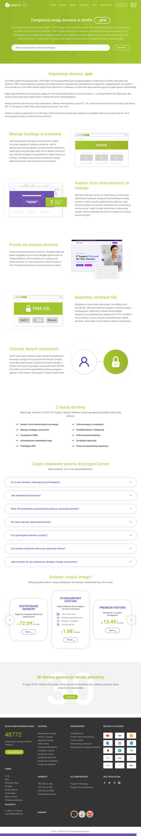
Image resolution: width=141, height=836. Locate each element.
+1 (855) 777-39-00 (13, 811)
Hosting (53, 5)
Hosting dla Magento (47, 764)
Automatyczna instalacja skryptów (85, 747)
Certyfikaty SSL (77, 733)
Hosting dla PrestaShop (48, 761)
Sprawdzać (119, 47)
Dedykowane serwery (47, 794)
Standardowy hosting (47, 733)
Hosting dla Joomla (46, 750)
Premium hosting (45, 737)
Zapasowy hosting (45, 740)
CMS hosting (43, 744)
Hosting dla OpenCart (47, 757)
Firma (94, 5)
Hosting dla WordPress (47, 747)
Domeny (72, 5)
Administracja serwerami (81, 744)
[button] (138, 834)
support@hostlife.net (14, 814)
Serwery (62, 5)
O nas (7, 776)
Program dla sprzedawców (82, 787)
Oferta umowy (11, 796)
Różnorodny (84, 5)
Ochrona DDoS (76, 740)
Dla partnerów (105, 5)
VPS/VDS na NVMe (46, 791)
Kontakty (9, 786)
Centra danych (11, 790)
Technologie (10, 793)
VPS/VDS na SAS (45, 784)
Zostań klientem (14, 752)
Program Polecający (79, 784)
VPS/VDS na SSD (45, 787)
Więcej (27, 633)
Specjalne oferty (12, 783)
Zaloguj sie (121, 5)
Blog (7, 779)
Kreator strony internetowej (82, 737)
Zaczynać (70, 699)
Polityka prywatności (14, 800)
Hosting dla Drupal (46, 754)
